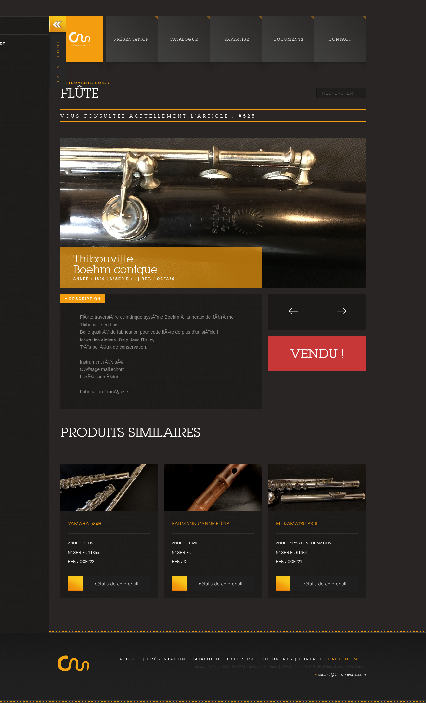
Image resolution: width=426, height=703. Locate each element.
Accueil (130, 659)
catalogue (206, 659)
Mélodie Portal (320, 667)
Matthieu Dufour (352, 667)
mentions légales (263, 667)
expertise (241, 659)
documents (277, 659)
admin (200, 667)
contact (310, 659)
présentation (166, 659)
